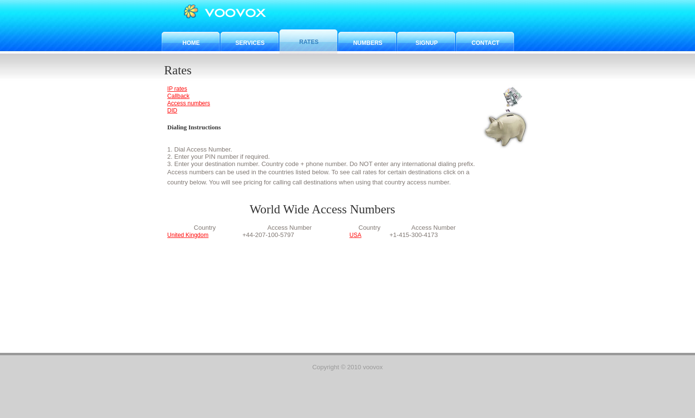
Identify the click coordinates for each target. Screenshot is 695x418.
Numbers (368, 43)
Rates (309, 42)
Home (191, 43)
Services (250, 43)
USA (355, 235)
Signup (427, 43)
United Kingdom (187, 235)
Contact (486, 43)
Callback (178, 96)
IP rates (177, 88)
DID (172, 110)
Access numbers (188, 103)
